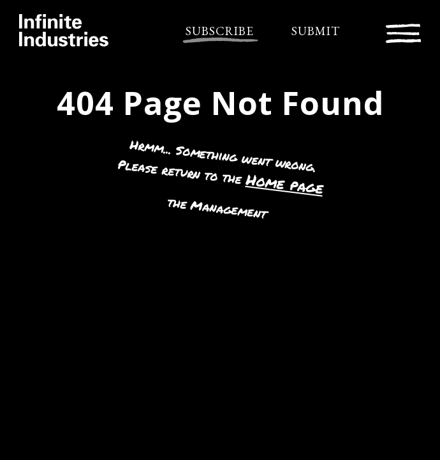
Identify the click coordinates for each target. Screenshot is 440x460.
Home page (285, 183)
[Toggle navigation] (403, 31)
